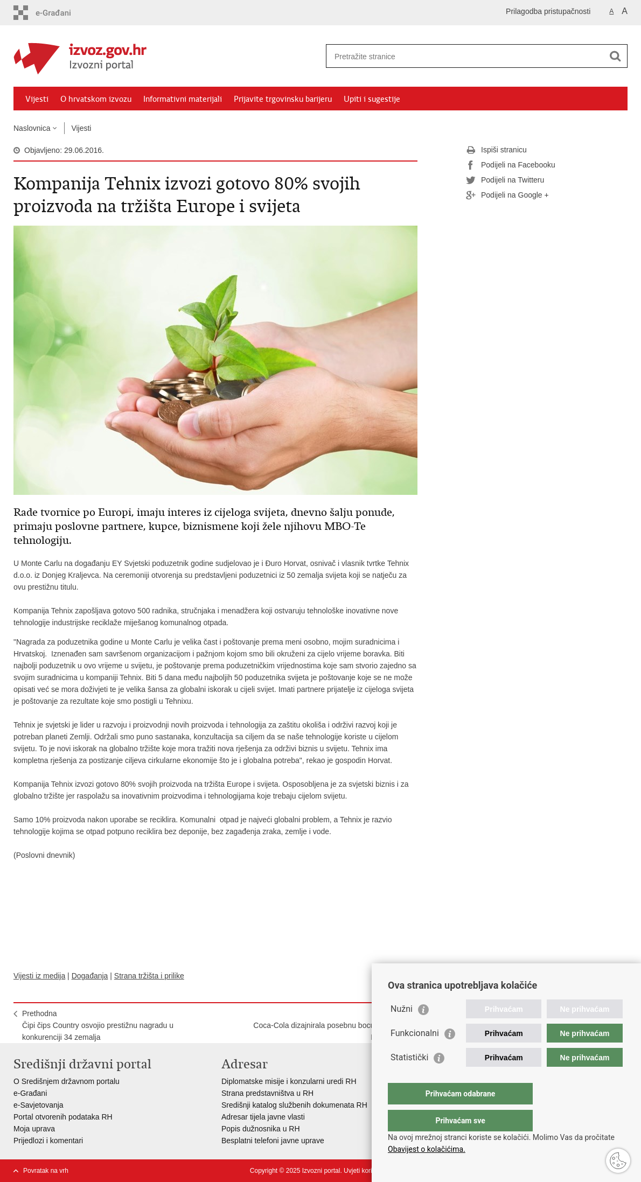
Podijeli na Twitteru (505, 180)
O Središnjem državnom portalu (66, 1081)
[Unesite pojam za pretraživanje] (465, 56)
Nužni (402, 1030)
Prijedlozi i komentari (48, 1140)
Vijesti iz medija (39, 975)
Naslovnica (31, 128)
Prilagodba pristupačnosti (548, 11)
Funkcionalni (415, 1055)
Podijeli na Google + (507, 195)
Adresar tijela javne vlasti (263, 1117)
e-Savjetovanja (38, 1105)
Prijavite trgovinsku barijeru (283, 99)
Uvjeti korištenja (366, 1170)
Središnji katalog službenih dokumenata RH (294, 1105)
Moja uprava (34, 1128)
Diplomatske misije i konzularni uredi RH (289, 1081)
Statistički (409, 1079)
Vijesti (36, 99)
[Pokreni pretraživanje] (615, 56)
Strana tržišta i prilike (149, 975)
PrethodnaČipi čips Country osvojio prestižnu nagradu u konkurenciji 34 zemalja (97, 1025)
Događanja (90, 975)
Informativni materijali (182, 99)
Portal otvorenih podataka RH (63, 1117)
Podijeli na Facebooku (510, 165)
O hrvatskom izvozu (95, 99)
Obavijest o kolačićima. (426, 1149)
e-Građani (30, 1093)
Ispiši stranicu (496, 150)
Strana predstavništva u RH (267, 1093)
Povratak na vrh (45, 1170)
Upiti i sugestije (372, 99)
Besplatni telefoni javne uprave (272, 1140)
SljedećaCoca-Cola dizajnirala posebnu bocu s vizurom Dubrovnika (331, 1025)
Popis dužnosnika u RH (260, 1128)
